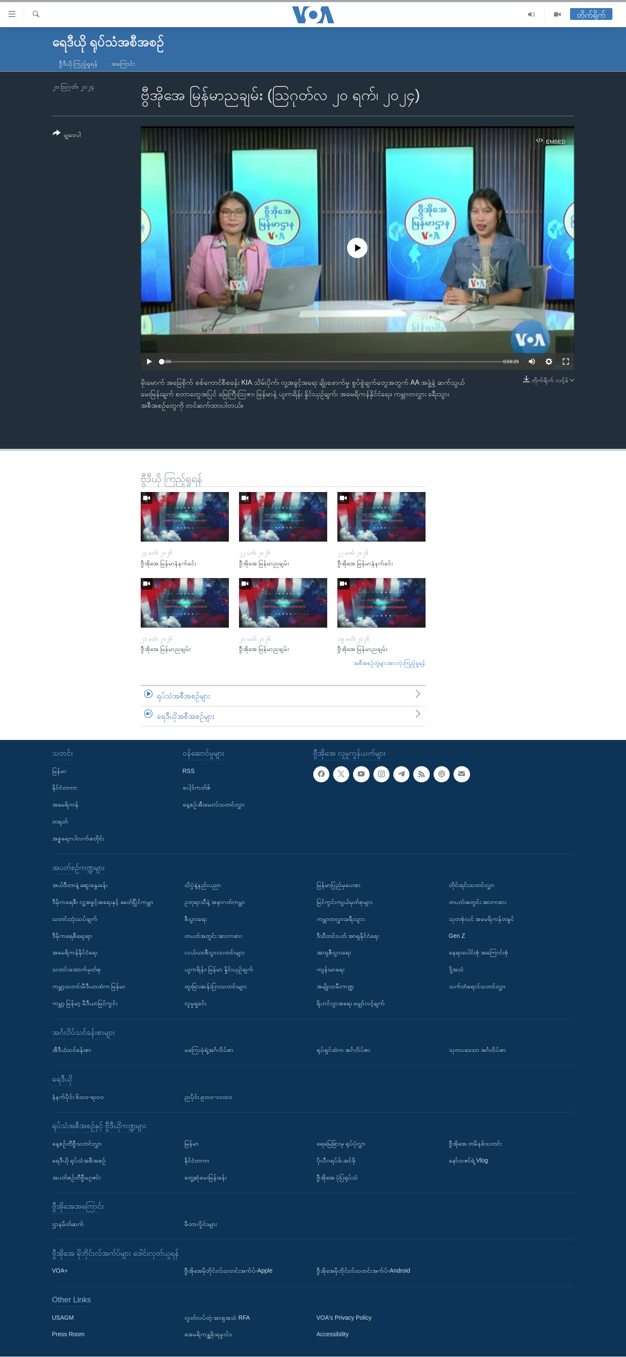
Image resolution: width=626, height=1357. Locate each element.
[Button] (67, 135)
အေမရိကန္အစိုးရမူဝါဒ (208, 1334)
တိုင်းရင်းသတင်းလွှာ (471, 884)
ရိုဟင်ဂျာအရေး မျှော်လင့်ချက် (351, 1003)
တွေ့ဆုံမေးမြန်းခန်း (205, 1177)
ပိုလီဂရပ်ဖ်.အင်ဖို (336, 1160)
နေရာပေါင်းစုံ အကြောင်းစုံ (479, 952)
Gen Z (457, 935)
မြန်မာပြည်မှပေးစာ (339, 884)
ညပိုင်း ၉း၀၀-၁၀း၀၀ (208, 1096)
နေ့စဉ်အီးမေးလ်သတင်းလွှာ (214, 804)
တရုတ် (60, 821)
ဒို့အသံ (456, 969)
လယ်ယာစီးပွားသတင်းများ (214, 952)
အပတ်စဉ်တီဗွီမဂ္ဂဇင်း (76, 1177)
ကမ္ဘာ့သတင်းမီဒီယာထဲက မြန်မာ (89, 986)
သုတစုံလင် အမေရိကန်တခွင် (482, 918)
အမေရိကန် (65, 804)
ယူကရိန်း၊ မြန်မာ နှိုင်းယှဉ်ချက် (219, 969)
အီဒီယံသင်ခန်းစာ (71, 1049)
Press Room (68, 1334)
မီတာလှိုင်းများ (200, 1224)
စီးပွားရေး (195, 918)
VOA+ (60, 1271)
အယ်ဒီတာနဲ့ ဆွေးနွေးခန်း (80, 884)
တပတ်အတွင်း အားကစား (213, 935)
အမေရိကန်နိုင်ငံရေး (74, 952)
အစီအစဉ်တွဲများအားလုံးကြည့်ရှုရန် (389, 663)
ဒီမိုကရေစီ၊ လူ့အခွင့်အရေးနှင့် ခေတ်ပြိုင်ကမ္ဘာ (103, 901)
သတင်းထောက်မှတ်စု (76, 969)
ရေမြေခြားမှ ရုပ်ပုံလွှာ (341, 1143)
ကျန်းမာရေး (331, 969)
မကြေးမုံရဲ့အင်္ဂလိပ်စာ (209, 1049)
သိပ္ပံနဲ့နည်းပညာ (202, 884)
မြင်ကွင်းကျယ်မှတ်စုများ (345, 901)
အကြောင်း (123, 63)
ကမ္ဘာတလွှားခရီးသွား (340, 918)
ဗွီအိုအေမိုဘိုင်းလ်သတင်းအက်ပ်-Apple (228, 1271)
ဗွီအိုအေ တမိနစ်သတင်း (475, 1143)
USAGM (63, 1317)
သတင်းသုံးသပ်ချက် (74, 918)
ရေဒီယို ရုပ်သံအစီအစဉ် (79, 1160)
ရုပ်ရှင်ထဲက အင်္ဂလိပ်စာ (344, 1049)
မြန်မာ (59, 770)
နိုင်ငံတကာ (64, 787)
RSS (189, 770)
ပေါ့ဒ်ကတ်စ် (197, 787)
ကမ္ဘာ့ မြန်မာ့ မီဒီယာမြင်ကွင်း (85, 1003)
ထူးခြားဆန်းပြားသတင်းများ (215, 986)
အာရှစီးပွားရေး (334, 952)
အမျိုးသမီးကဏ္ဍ (335, 986)
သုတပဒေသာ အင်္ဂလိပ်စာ (477, 1049)
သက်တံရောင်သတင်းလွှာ (477, 986)
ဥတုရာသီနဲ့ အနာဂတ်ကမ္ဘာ (214, 901)
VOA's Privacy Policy (344, 1317)
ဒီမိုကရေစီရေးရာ (72, 935)
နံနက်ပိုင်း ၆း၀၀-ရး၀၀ (78, 1096)
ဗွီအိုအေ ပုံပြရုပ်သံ (337, 1177)
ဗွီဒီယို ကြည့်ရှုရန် (78, 63)
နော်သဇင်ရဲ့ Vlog (468, 1160)
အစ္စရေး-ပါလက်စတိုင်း (78, 838)
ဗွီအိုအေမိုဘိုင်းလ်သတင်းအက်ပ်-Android (363, 1271)
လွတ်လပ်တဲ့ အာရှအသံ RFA (217, 1317)
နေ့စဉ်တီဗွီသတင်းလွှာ (77, 1143)
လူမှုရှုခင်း (195, 1003)
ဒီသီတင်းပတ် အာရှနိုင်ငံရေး (348, 935)
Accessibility (333, 1334)
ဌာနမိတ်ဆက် (68, 1224)
